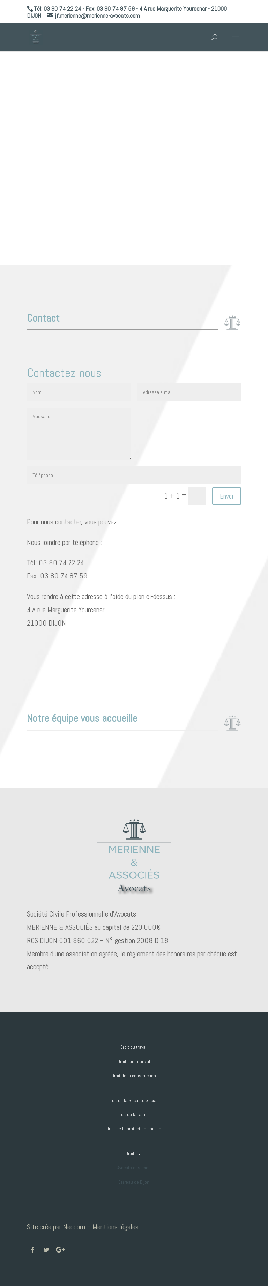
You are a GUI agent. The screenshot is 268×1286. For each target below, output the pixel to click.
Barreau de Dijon (133, 1182)
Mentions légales (115, 1227)
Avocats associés (134, 1168)
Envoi (226, 496)
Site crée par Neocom (56, 1227)
